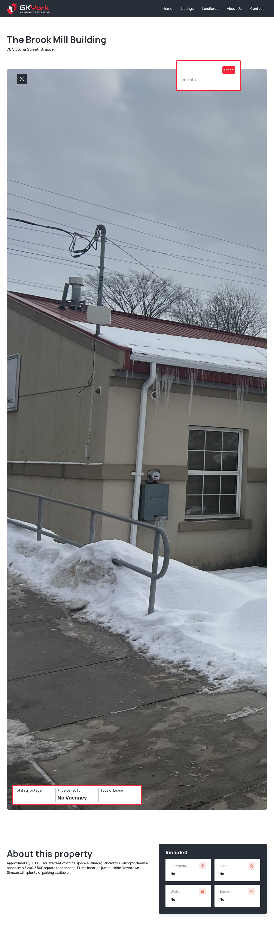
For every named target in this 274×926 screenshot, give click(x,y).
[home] (28, 8)
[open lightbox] (22, 79)
